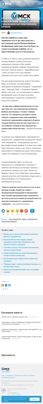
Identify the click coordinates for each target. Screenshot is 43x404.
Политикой (5, 400)
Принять (34, 399)
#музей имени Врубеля (9, 222)
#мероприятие (32, 219)
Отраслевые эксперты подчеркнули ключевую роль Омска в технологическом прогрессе (21, 323)
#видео (24, 219)
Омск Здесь (6, 4)
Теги (5, 219)
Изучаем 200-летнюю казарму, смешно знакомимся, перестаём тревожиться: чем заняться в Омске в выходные (19, 242)
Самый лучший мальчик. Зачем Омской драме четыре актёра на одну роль (21, 337)
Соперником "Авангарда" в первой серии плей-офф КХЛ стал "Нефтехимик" (21, 330)
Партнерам (9, 375)
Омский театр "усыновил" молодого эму (14, 317)
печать (39, 18)
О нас (3, 375)
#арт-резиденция (15, 219)
